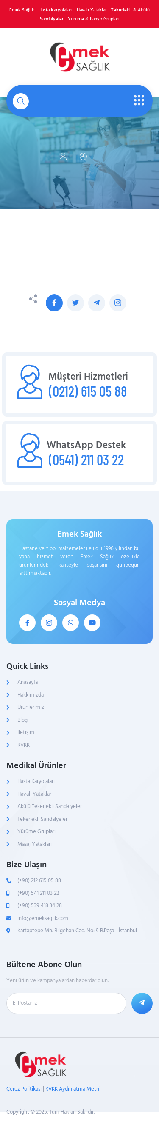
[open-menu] (137, 100)
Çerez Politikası (24, 1089)
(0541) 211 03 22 (86, 459)
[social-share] (54, 302)
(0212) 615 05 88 (88, 391)
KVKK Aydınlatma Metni (72, 1089)
